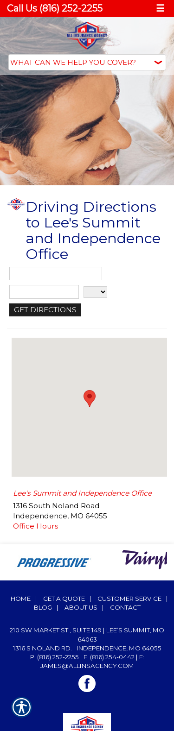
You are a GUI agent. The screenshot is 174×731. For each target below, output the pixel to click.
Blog (43, 607)
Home (21, 598)
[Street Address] (55, 274)
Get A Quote (64, 598)
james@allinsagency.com (87, 665)
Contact (125, 607)
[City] (44, 292)
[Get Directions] (45, 309)
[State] (95, 292)
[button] (90, 398)
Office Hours (35, 526)
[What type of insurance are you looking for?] (87, 62)
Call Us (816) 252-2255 (55, 8)
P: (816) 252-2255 (54, 657)
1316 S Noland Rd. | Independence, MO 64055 (87, 648)
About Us (80, 607)
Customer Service (129, 598)
